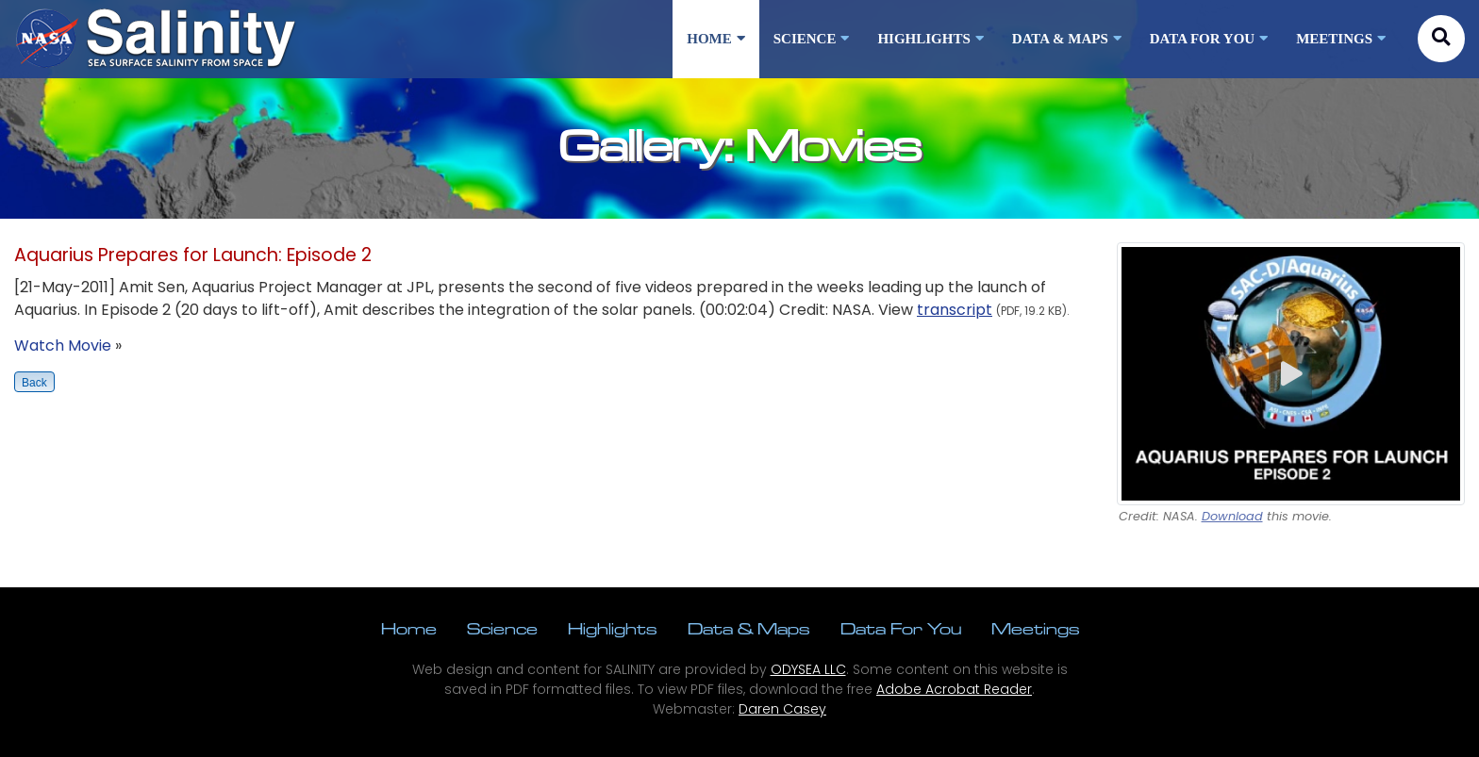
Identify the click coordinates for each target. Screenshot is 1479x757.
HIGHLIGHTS (930, 38)
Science (502, 628)
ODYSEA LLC (808, 669)
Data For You (900, 628)
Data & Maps (749, 628)
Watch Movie (62, 345)
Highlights (612, 628)
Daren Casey (782, 708)
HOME (716, 38)
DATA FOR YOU (1209, 38)
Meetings (1035, 628)
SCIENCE (811, 38)
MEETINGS (1341, 38)
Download (1232, 516)
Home (409, 628)
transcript (954, 310)
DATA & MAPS (1067, 38)
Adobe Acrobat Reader (954, 689)
